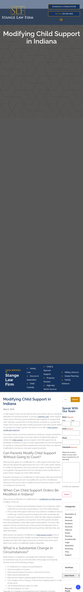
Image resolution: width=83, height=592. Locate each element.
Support (68, 552)
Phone (64, 436)
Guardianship (70, 536)
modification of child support (50, 499)
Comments (69, 445)
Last (72, 420)
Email (67, 428)
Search (75, 399)
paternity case (43, 417)
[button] (61, 19)
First (63, 420)
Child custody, (17, 440)
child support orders (44, 535)
